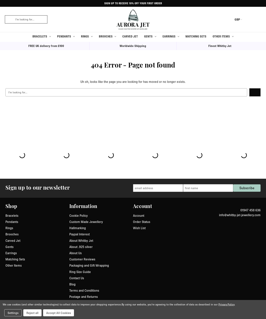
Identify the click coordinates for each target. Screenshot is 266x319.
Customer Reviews (82, 259)
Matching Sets (195, 36)
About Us (75, 253)
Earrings (171, 36)
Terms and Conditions (84, 290)
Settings (13, 313)
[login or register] (249, 19)
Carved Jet (130, 36)
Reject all (32, 313)
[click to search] (9, 19)
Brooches (107, 36)
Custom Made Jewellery (86, 222)
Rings (87, 36)
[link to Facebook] (256, 205)
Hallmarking (77, 228)
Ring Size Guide (80, 272)
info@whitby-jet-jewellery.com (240, 215)
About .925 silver (81, 247)
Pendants (66, 36)
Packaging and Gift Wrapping (89, 265)
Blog (72, 284)
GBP (234, 19)
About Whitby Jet (81, 240)
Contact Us (76, 278)
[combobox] (30, 19)
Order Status (141, 222)
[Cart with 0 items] (258, 19)
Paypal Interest (79, 234)
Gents (150, 36)
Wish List (139, 228)
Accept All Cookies (58, 313)
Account (138, 215)
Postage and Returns (83, 296)
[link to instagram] (259, 205)
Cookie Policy (78, 215)
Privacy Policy (226, 304)
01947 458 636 (250, 210)
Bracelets (41, 36)
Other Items (223, 36)
